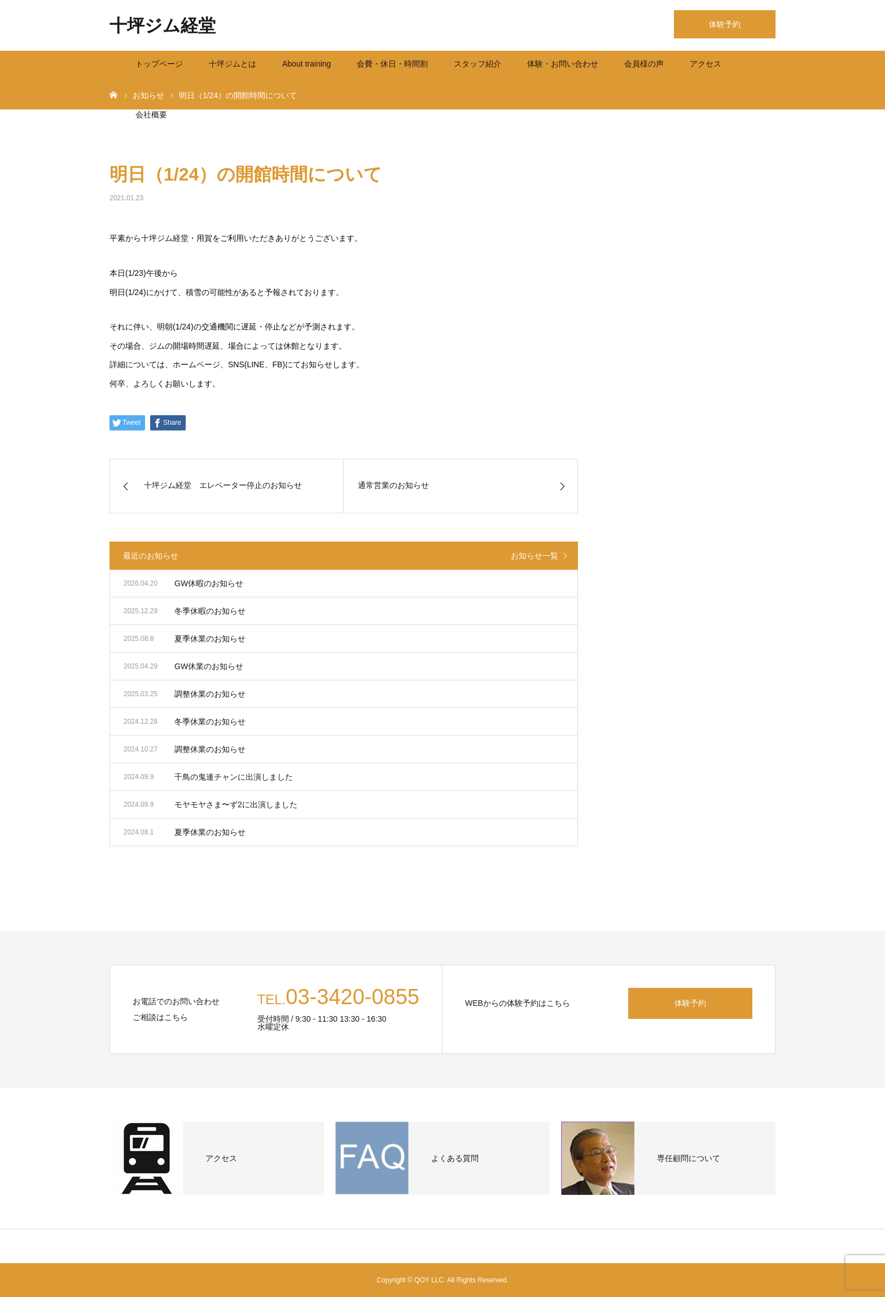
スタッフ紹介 (477, 63)
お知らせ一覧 (534, 555)
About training (306, 63)
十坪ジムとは (232, 63)
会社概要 (151, 114)
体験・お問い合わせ (562, 63)
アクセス (705, 63)
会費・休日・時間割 (392, 63)
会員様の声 (644, 63)
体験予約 (725, 24)
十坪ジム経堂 (162, 26)
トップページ (159, 63)
